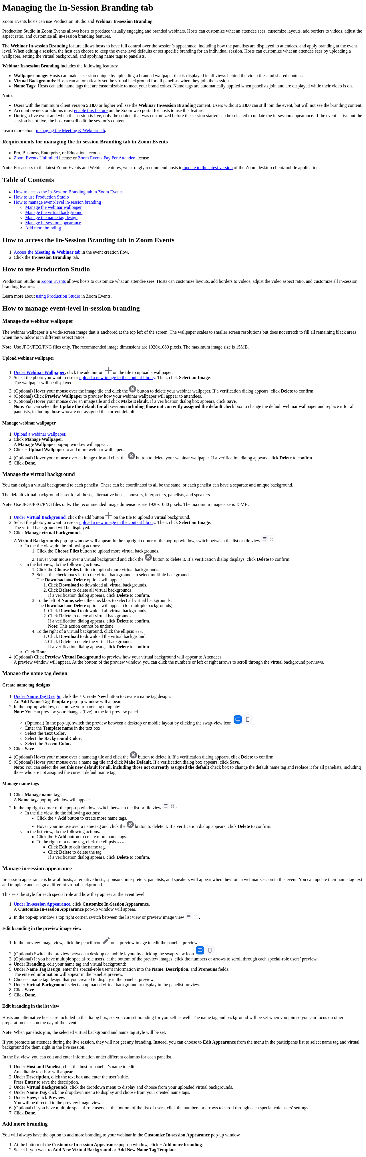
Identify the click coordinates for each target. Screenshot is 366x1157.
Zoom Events (53, 281)
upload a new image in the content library (117, 377)
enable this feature (91, 110)
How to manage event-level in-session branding (57, 202)
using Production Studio (58, 296)
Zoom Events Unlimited (36, 157)
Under (39, 372)
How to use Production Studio (41, 197)
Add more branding (43, 227)
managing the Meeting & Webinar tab (70, 130)
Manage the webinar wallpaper (53, 207)
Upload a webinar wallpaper (39, 434)
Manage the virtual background (53, 212)
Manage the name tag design (51, 217)
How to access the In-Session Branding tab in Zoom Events (68, 191)
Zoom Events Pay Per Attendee (106, 157)
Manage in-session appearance (53, 222)
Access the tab (47, 252)
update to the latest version (207, 167)
